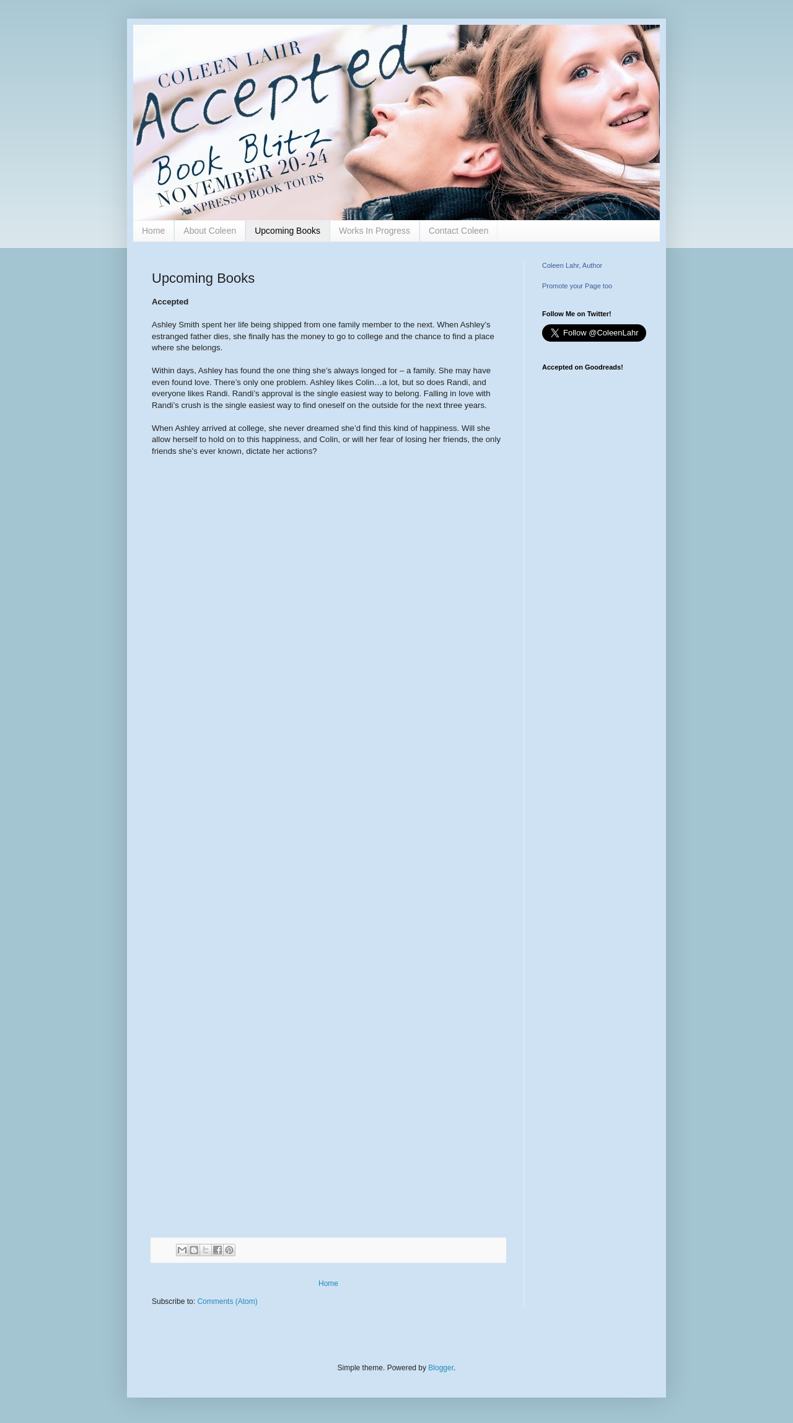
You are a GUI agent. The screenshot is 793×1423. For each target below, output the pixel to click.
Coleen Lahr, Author (572, 265)
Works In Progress (374, 231)
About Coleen (209, 231)
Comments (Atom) (227, 1301)
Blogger (440, 1367)
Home (153, 231)
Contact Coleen (459, 231)
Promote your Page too (577, 286)
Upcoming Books (287, 231)
